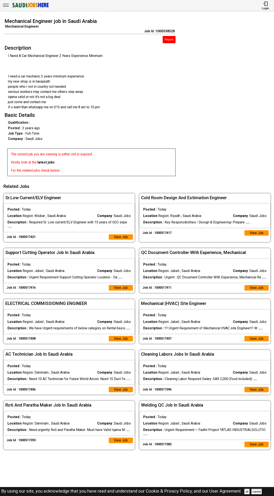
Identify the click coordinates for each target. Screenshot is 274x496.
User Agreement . (226, 491)
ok (247, 491)
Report (169, 39)
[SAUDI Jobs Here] (30, 7)
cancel (257, 491)
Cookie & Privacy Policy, (170, 491)
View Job (121, 236)
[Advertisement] (228, 98)
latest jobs (46, 162)
